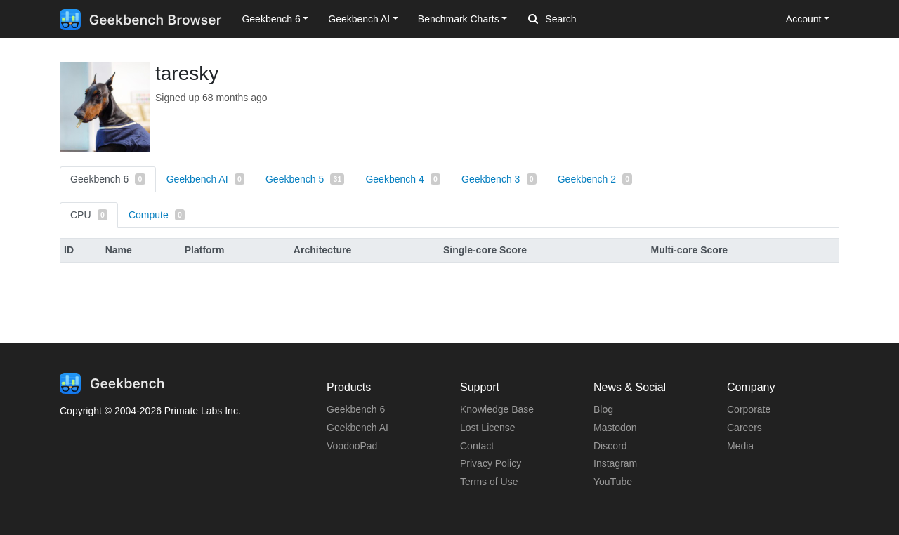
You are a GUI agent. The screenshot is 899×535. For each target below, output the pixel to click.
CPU (88, 214)
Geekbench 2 (595, 179)
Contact (477, 445)
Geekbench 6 (107, 179)
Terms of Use (489, 481)
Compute (157, 214)
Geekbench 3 (499, 179)
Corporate (748, 409)
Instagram (615, 463)
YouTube (612, 481)
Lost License (488, 427)
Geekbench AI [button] (359, 19)
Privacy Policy (490, 463)
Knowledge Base (497, 409)
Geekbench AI (205, 179)
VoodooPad (352, 445)
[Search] (602, 20)
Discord (609, 445)
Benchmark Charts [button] (458, 19)
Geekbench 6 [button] (271, 19)
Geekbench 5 (304, 179)
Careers (744, 427)
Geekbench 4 (402, 179)
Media (740, 445)
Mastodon (614, 427)
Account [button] (804, 19)
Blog (603, 409)
